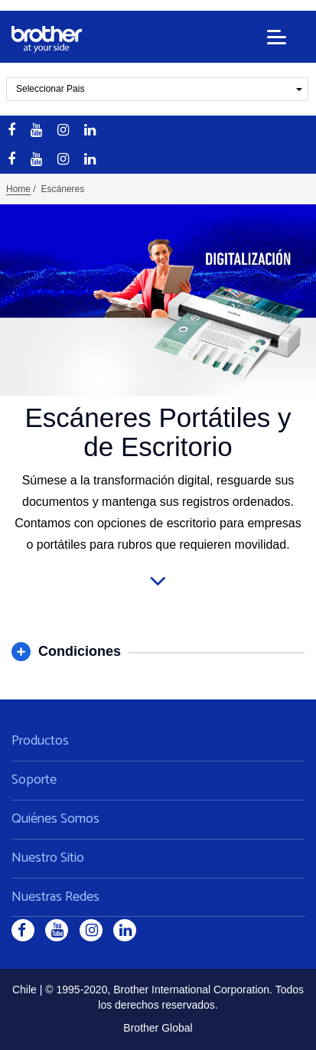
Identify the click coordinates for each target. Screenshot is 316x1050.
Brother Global (157, 1028)
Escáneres (63, 189)
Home (18, 189)
